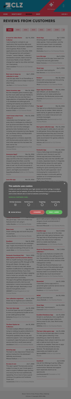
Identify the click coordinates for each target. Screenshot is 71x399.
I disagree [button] (37, 212)
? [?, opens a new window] (48, 194)
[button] (35, 197)
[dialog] (35, 199)
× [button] (64, 183)
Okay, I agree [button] (54, 212)
